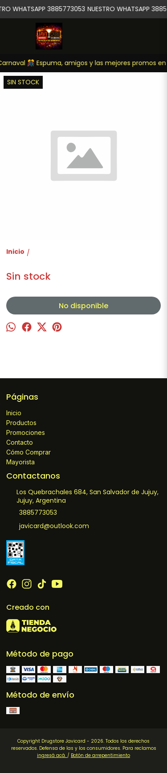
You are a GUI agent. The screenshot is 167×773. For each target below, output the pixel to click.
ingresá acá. (52, 755)
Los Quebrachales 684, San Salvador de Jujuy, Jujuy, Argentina (82, 496)
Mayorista (20, 462)
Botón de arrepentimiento (100, 755)
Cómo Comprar (28, 452)
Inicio (13, 413)
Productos (21, 422)
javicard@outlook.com (47, 526)
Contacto (19, 442)
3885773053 (31, 513)
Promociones (25, 432)
